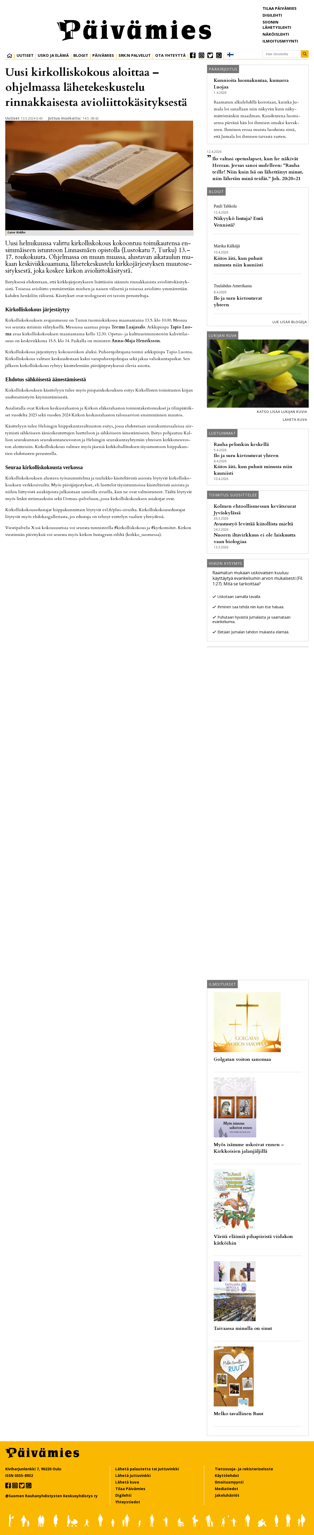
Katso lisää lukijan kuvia (282, 411)
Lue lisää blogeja (290, 321)
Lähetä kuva (295, 419)
